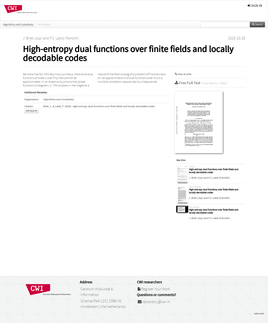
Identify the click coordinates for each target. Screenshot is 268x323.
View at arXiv (183, 74)
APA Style (31, 110)
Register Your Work (154, 289)
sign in (255, 6)
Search (257, 24)
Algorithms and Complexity (18, 24)
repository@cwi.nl (154, 302)
